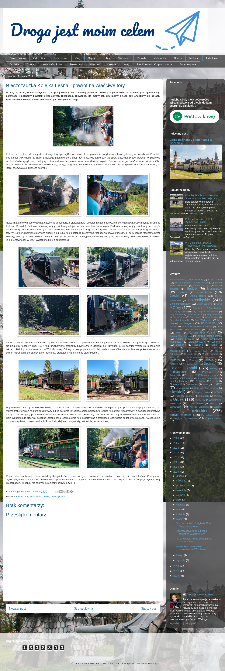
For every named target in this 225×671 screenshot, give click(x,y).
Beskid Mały (196, 279)
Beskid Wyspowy (201, 285)
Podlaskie (207, 372)
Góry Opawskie (214, 314)
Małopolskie (160, 58)
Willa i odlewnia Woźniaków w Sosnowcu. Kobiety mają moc (201, 197)
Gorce (219, 304)
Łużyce (173, 347)
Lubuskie (181, 344)
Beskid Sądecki (182, 282)
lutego (180, 555)
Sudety (178, 58)
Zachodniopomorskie (211, 415)
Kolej (126, 64)
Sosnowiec (192, 384)
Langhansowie (197, 341)
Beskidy (141, 58)
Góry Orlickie (179, 317)
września (181, 490)
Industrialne (212, 58)
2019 (176, 471)
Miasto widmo (209, 354)
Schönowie (200, 381)
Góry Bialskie (215, 308)
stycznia (181, 560)
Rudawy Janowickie (208, 378)
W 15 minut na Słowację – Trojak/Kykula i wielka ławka (200, 244)
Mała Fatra (211, 348)
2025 (176, 443)
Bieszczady (76, 64)
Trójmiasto (204, 396)
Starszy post (149, 608)
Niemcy (174, 363)
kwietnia (181, 514)
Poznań (191, 375)
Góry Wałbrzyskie (203, 320)
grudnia (180, 475)
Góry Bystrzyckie (180, 312)
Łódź (214, 344)
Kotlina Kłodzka (185, 338)
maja (179, 509)
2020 (176, 466)
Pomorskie (175, 375)
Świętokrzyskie (188, 64)
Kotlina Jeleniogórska (209, 335)
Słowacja (174, 384)
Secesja (214, 381)
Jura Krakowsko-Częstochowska (154, 64)
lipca (179, 499)
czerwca (181, 504)
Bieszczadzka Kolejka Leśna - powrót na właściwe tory (192, 532)
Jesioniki (173, 327)
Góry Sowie (195, 317)
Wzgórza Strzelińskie (199, 407)
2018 (176, 566)
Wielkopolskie (196, 403)
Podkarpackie (57, 496)
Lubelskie (216, 341)
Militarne (194, 58)
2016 (176, 575)
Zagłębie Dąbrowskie (186, 418)
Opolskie (14, 64)
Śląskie (92, 58)
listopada (181, 480)
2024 (176, 447)
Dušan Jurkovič (204, 304)
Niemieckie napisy (191, 364)
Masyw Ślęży (202, 351)
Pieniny (213, 368)
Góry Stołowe (211, 317)
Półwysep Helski (207, 375)
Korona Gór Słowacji (181, 336)
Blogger (154, 663)
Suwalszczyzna (182, 388)
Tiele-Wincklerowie (184, 396)
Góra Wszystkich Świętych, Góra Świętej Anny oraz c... (193, 525)
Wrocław (95, 64)
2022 (176, 457)
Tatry (219, 392)
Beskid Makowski (177, 280)
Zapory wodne (213, 418)
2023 (176, 452)
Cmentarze (124, 58)
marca (180, 519)
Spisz (205, 384)
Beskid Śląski (201, 282)
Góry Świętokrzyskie (180, 320)
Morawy (193, 360)
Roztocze (188, 378)
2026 (176, 438)
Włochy (213, 403)
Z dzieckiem (39, 58)
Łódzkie (198, 344)
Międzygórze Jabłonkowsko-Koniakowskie (192, 357)
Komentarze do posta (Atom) (90, 617)
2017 (176, 571)
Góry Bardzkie (199, 308)
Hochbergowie (186, 323)
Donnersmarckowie (180, 303)
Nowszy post (17, 608)
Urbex (107, 58)
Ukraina (218, 396)
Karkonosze (215, 329)
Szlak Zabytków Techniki (205, 388)
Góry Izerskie (176, 314)
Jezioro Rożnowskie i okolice (197, 326)
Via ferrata (200, 400)
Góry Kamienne (194, 314)
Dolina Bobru (198, 295)
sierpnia (181, 495)
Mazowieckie (190, 354)
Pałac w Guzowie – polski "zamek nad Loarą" (199, 221)
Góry (78, 58)
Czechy (31, 64)
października (183, 485)
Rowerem (174, 378)
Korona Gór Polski (53, 64)
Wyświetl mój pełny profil (183, 623)
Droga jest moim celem (200, 594)
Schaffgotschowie (179, 381)
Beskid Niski (215, 279)
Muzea (209, 360)
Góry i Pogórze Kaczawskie (205, 311)
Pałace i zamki (18, 58)
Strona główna (83, 608)
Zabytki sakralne (181, 414)
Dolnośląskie (61, 58)
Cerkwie (111, 64)
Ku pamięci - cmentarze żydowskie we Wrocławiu (191, 548)
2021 (176, 462)
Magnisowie (192, 347)
